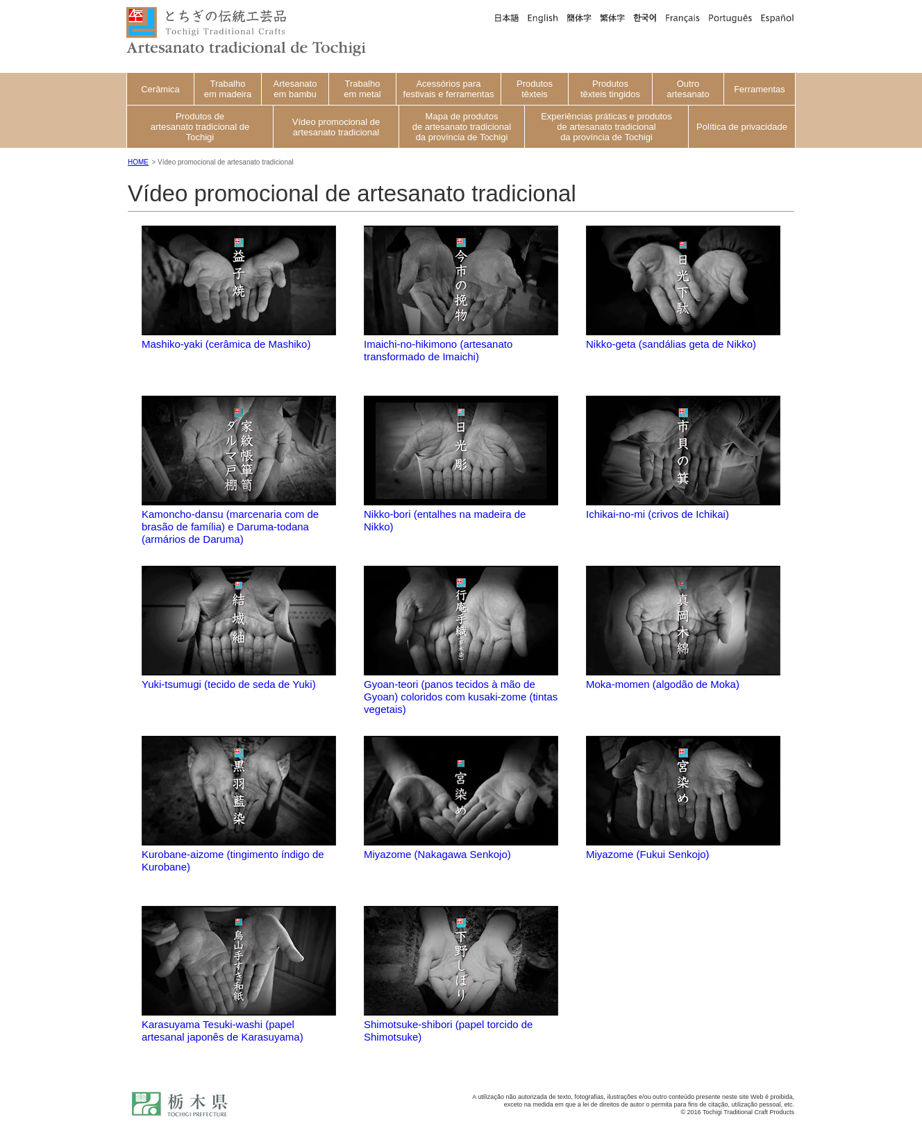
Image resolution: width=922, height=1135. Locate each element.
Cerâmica (160, 89)
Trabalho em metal (362, 88)
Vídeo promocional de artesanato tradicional (336, 127)
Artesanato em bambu (295, 88)
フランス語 (682, 17)
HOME (138, 162)
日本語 (506, 17)
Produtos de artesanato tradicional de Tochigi (200, 126)
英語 (542, 17)
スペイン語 (776, 17)
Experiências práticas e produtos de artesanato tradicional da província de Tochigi (606, 126)
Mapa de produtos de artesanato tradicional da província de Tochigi (461, 126)
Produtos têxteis (535, 88)
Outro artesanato (688, 88)
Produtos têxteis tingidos (610, 88)
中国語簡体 (579, 17)
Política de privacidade (741, 126)
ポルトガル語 (730, 17)
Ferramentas (759, 89)
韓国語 (645, 17)
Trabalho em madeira (228, 88)
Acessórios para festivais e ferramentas (448, 88)
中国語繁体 (612, 17)
